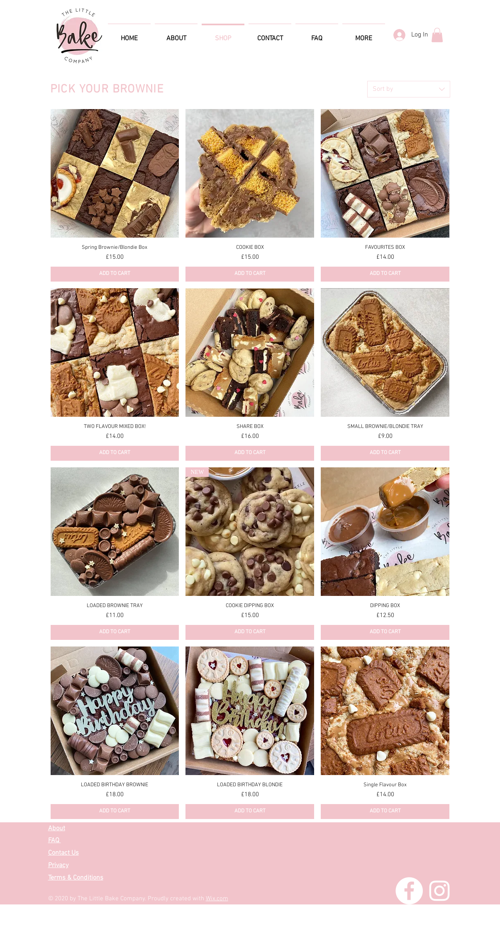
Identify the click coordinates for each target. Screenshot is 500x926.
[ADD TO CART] (115, 274)
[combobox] (408, 89)
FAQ (53, 840)
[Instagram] (439, 890)
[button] (437, 35)
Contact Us (63, 853)
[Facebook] (409, 890)
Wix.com (217, 898)
